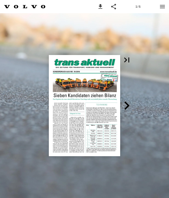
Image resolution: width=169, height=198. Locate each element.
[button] (100, 6)
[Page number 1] (138, 6)
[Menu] (162, 6)
